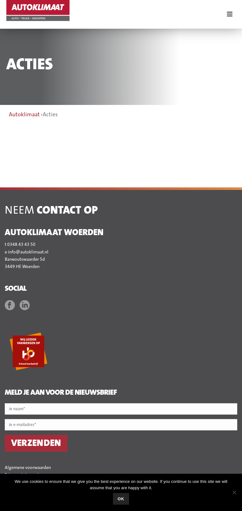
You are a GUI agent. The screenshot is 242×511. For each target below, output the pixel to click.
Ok (121, 498)
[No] (234, 492)
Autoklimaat (24, 115)
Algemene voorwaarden (28, 467)
